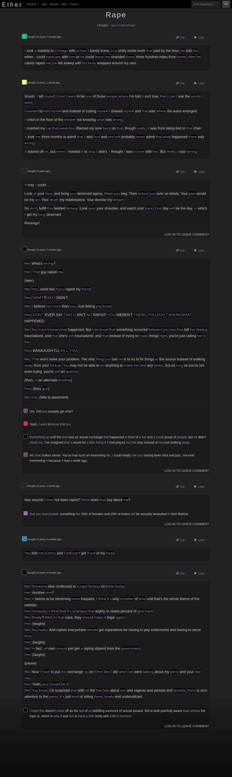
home (181, 57)
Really (37, 617)
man (83, 51)
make (144, 336)
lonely (109, 697)
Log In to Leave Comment (187, 234)
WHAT (38, 298)
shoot (33, 442)
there (130, 57)
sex (58, 57)
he (183, 51)
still (71, 336)
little (92, 442)
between (155, 330)
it (143, 96)
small (159, 437)
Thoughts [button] (31, 4)
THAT (68, 315)
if (105, 442)
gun (45, 389)
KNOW (174, 315)
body (92, 63)
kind (75, 697)
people (112, 96)
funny (100, 442)
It (25, 137)
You (66, 365)
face (48, 193)
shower (70, 120)
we (131, 672)
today (120, 586)
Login (44, 4)
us (90, 711)
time (142, 599)
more (57, 306)
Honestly (39, 611)
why (56, 716)
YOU (111, 315)
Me (27, 263)
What (86, 500)
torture (143, 193)
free (99, 690)
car (48, 128)
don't (63, 96)
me (195, 51)
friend (86, 289)
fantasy (72, 208)
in (135, 152)
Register (54, 4)
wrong (118, 120)
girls (140, 611)
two (173, 330)
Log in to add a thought (123, 25)
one (89, 96)
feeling (201, 330)
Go (226, 4)
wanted (32, 111)
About (64, 4)
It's (62, 697)
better (158, 365)
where (123, 96)
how (186, 711)
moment (125, 716)
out (128, 442)
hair (198, 672)
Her (27, 272)
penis (174, 672)
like (78, 514)
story (52, 553)
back (107, 128)
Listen (199, 37)
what (100, 120)
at (34, 193)
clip (27, 678)
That (36, 272)
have (50, 57)
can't (173, 96)
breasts (179, 690)
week (64, 128)
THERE (140, 315)
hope (34, 711)
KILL (64, 351)
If (25, 185)
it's (109, 599)
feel (143, 365)
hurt (47, 111)
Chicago (61, 51)
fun (71, 716)
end (64, 437)
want (72, 96)
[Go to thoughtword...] (206, 4)
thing (100, 359)
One (158, 208)
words (195, 96)
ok (46, 152)
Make (108, 193)
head (110, 553)
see (134, 455)
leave (99, 57)
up (47, 437)
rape (83, 586)
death (54, 200)
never (140, 137)
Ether (110, 586)
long (41, 214)
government (130, 648)
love (141, 152)
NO (50, 298)
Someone (39, 586)
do (32, 208)
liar (27, 342)
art (37, 200)
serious (195, 711)
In (112, 51)
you (73, 193)
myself (49, 96)
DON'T (38, 315)
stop (91, 152)
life (108, 455)
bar (144, 437)
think (102, 599)
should (87, 617)
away (29, 365)
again (120, 617)
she (111, 137)
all (45, 648)
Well (48, 617)
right (163, 336)
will (117, 137)
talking (148, 672)
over (92, 208)
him (72, 57)
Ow (34, 397)
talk (106, 690)
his (84, 63)
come (60, 711)
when (61, 152)
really (141, 128)
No (34, 330)
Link (181, 37)
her (155, 152)
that (149, 51)
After (191, 57)
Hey (35, 289)
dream (118, 200)
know (107, 306)
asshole (72, 372)
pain (192, 193)
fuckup (55, 365)
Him (28, 298)
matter (129, 599)
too (71, 128)
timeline (64, 380)
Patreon (74, 4)
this (50, 208)
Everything (37, 437)
